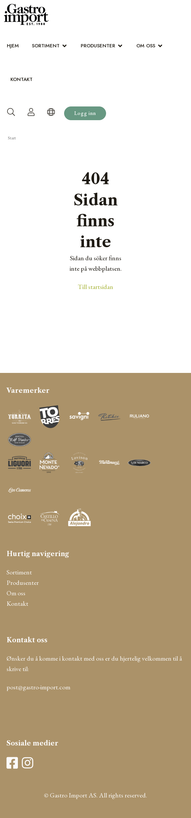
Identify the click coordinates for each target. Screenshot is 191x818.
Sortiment (46, 45)
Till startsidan (95, 286)
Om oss (145, 45)
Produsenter (98, 45)
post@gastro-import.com (38, 687)
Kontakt (21, 79)
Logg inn (85, 113)
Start (12, 138)
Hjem (13, 45)
